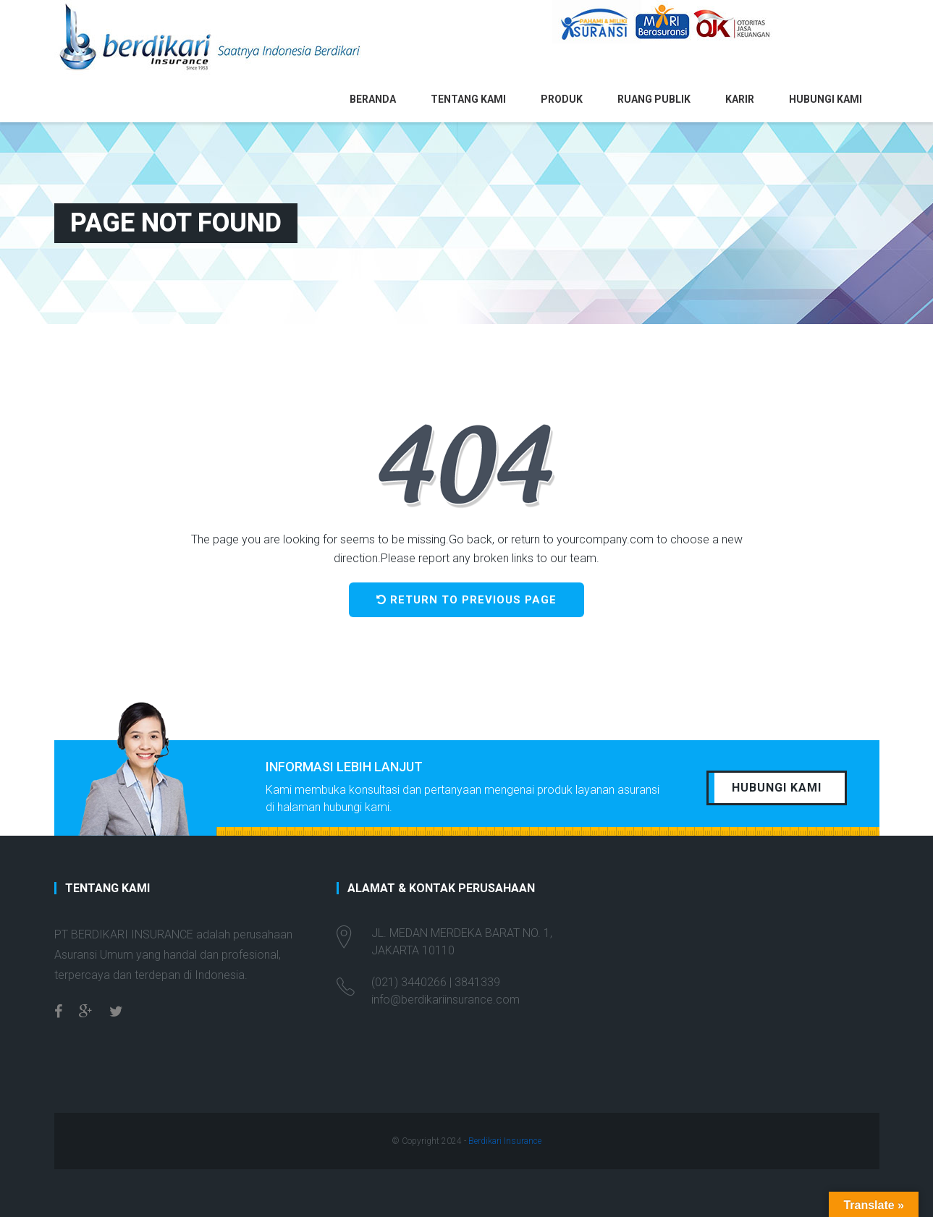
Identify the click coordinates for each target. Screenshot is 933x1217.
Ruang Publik (654, 99)
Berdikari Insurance (504, 1141)
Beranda (373, 99)
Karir (739, 99)
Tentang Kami (468, 99)
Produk (562, 99)
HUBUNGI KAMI (777, 787)
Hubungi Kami (825, 99)
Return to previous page (466, 599)
